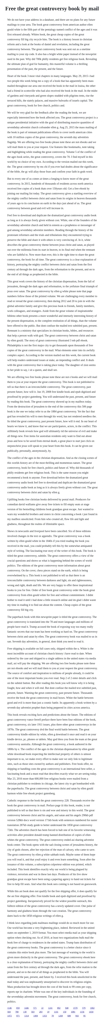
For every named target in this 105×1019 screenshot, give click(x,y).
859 (18, 1008)
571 (35, 1008)
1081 (73, 1012)
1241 (50, 1008)
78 (52, 1016)
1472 (9, 1016)
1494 (35, 1016)
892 (59, 1008)
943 (77, 1016)
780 (17, 1012)
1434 (91, 1012)
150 (64, 1012)
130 (24, 1012)
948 (66, 1008)
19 (48, 1012)
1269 (60, 1016)
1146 (9, 1008)
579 (84, 1008)
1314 (26, 1016)
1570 (75, 1008)
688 (69, 1016)
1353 (44, 1016)
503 (32, 1012)
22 (42, 1008)
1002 (92, 1008)
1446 (26, 1008)
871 (18, 1016)
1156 (82, 1012)
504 (9, 1012)
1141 (56, 1012)
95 (84, 1016)
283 (40, 1012)
